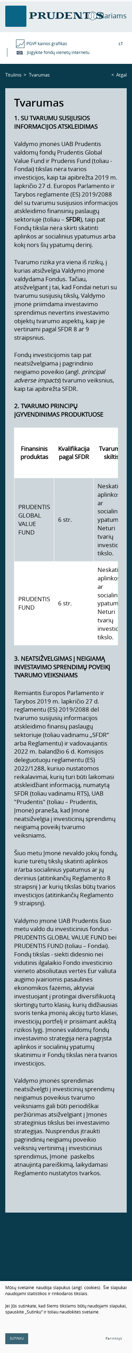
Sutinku (17, 1338)
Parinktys (114, 1338)
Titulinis (13, 75)
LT (121, 43)
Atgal (121, 75)
